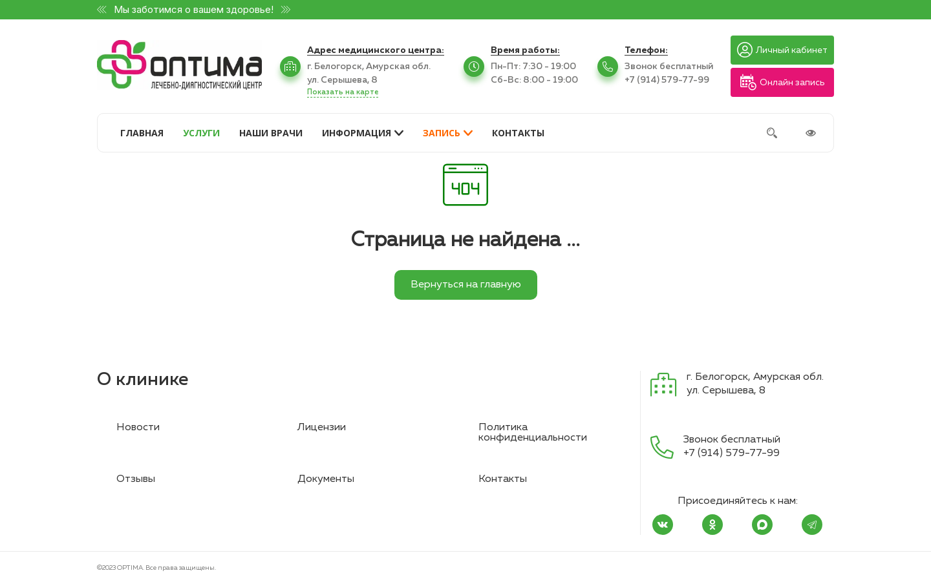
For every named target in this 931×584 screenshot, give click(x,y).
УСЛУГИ (201, 133)
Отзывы (135, 479)
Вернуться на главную (466, 285)
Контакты (502, 479)
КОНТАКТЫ (518, 133)
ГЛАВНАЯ (142, 133)
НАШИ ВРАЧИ (271, 133)
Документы (325, 479)
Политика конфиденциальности (532, 432)
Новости (138, 427)
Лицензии (321, 427)
